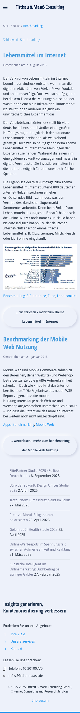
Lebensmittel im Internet (34, 55)
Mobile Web (45, 425)
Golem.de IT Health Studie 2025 (34, 530)
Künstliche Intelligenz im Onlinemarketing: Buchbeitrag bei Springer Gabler (35, 569)
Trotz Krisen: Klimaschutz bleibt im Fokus (40, 500)
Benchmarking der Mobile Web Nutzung (35, 343)
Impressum (40, 700)
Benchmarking (14, 296)
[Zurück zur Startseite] (40, 7)
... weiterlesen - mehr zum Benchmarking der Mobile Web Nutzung (40, 445)
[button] (5, 7)
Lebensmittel (67, 296)
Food (51, 296)
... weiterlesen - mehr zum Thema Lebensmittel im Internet (40, 317)
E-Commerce (36, 296)
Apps (7, 425)
